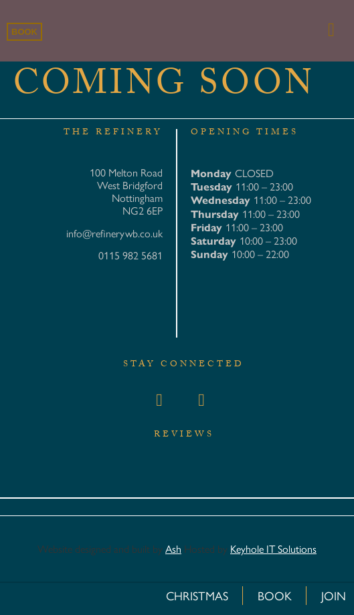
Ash (173, 548)
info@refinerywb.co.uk (114, 233)
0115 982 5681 (130, 255)
